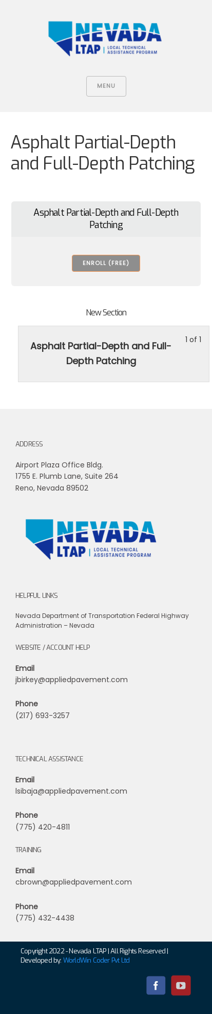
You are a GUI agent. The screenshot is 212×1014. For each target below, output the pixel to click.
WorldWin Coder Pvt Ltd (96, 960)
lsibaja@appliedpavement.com (71, 791)
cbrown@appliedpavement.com (73, 882)
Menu (106, 86)
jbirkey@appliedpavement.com (71, 679)
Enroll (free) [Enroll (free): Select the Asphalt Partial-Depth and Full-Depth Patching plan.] (106, 263)
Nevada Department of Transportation (75, 615)
